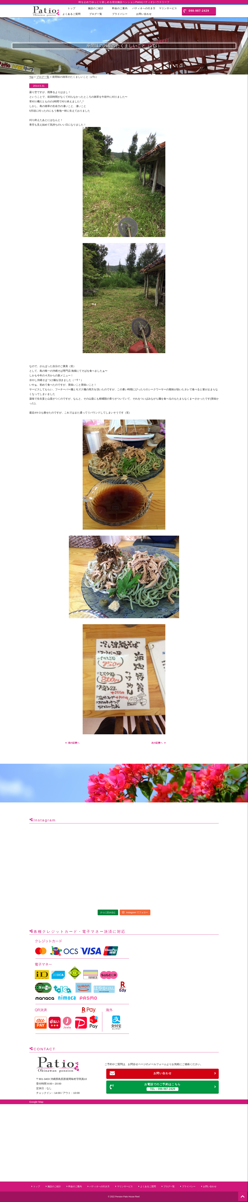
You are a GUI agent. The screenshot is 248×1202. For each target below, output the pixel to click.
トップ (71, 8)
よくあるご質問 (72, 14)
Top (31, 76)
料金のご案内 (120, 8)
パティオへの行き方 (144, 8)
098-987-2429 (196, 11)
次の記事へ (157, 743)
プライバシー (120, 14)
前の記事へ (73, 743)
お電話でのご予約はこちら (163, 1087)
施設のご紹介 (96, 8)
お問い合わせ (144, 14)
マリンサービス (168, 8)
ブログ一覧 (95, 14)
